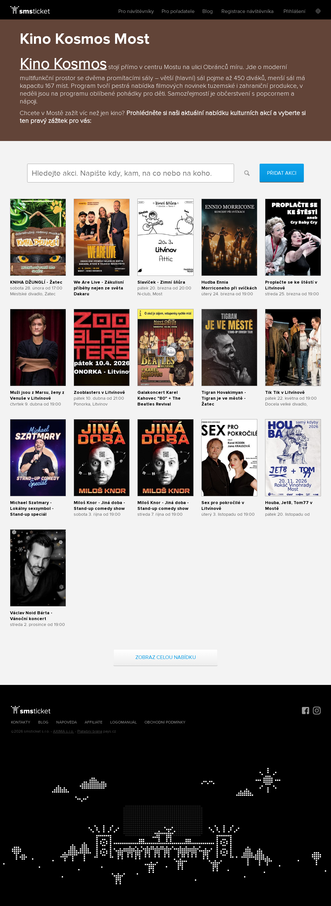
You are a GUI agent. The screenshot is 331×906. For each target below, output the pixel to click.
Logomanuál (123, 722)
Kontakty (20, 722)
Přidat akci (281, 173)
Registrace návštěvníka (247, 11)
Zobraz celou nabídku (165, 657)
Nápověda (66, 722)
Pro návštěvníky (136, 11)
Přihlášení (294, 11)
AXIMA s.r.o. (63, 731)
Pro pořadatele (178, 11)
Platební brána (89, 731)
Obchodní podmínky (165, 722)
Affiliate (93, 722)
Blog (207, 11)
